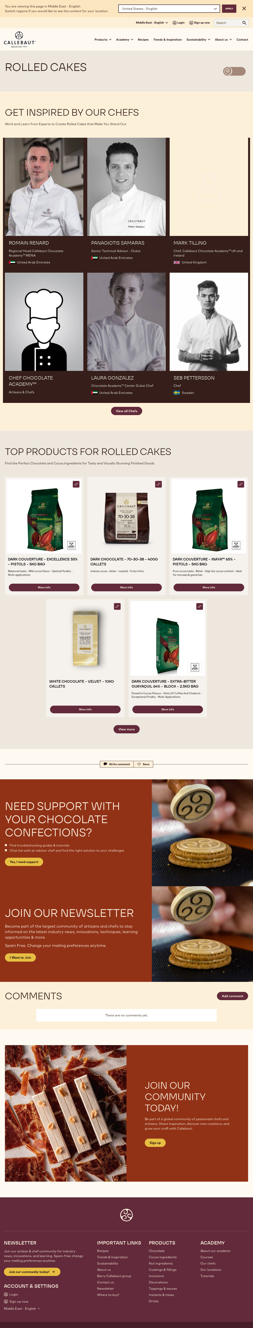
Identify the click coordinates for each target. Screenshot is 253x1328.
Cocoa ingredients (163, 1257)
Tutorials (207, 1276)
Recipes (143, 39)
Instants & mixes (161, 1295)
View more (126, 729)
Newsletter (105, 1288)
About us (104, 1270)
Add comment (232, 996)
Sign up (155, 1143)
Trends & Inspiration (167, 39)
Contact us (105, 1282)
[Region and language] (169, 9)
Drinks (154, 1301)
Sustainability (107, 1263)
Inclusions (156, 1276)
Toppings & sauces (163, 1288)
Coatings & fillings (163, 1270)
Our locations (210, 1270)
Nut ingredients (161, 1263)
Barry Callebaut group (114, 1276)
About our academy (215, 1251)
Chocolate (157, 1251)
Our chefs (208, 1263)
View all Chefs (126, 411)
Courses (206, 1257)
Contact (242, 39)
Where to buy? (108, 1295)
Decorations (158, 1282)
